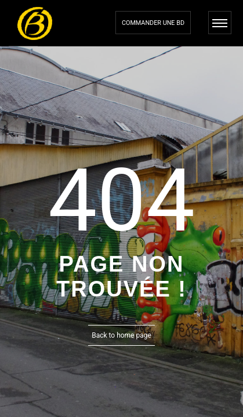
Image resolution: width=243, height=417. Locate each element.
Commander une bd (153, 23)
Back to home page (121, 335)
